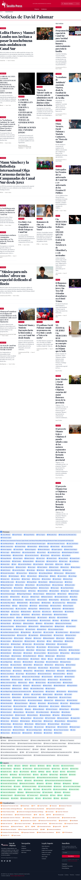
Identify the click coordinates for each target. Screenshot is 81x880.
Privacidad (60, 874)
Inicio (1, 11)
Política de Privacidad (47, 850)
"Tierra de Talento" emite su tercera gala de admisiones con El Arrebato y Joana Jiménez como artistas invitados (45, 97)
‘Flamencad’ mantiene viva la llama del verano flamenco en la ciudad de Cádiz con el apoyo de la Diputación (8, 316)
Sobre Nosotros (45, 846)
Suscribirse (71, 856)
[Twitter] (4, 861)
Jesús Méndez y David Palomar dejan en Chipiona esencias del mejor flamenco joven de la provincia (62, 391)
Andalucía (44, 9)
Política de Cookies (46, 852)
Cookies (66, 874)
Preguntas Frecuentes (67, 866)
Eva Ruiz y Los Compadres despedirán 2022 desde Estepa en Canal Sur (25, 227)
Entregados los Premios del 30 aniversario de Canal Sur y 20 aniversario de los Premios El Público (61, 181)
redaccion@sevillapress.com (17, 875)
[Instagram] (7, 861)
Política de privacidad (72, 860)
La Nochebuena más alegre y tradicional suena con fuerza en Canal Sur (7, 211)
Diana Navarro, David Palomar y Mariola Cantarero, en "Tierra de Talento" (61, 132)
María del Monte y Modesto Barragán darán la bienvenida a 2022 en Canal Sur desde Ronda (26, 331)
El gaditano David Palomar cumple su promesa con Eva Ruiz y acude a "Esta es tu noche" (45, 331)
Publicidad (64, 864)
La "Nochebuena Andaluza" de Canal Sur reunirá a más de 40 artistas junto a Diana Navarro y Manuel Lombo (7, 125)
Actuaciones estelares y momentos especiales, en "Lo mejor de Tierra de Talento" (8, 239)
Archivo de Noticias (26, 850)
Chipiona (36, 9)
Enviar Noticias (65, 868)
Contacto (44, 858)
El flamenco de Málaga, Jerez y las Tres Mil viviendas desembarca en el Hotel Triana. (61, 292)
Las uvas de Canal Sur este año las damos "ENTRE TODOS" (8, 347)
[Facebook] (2, 861)
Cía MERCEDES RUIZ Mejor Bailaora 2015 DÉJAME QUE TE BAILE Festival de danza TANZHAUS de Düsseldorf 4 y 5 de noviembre (61, 237)
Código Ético (45, 848)
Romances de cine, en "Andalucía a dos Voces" (44, 226)
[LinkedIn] (10, 861)
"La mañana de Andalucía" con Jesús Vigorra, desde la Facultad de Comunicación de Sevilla (62, 87)
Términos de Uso (46, 854)
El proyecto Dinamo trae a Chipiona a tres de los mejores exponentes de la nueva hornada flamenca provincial (61, 498)
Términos (72, 874)
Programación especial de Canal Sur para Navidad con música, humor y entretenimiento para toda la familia (63, 41)
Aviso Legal (44, 856)
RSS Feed (23, 852)
